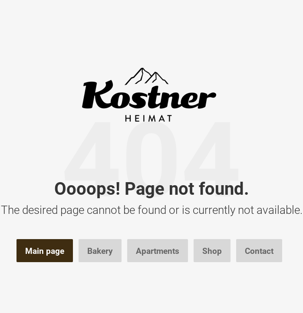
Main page (44, 250)
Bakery (100, 250)
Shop (212, 250)
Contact (259, 250)
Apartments (157, 250)
